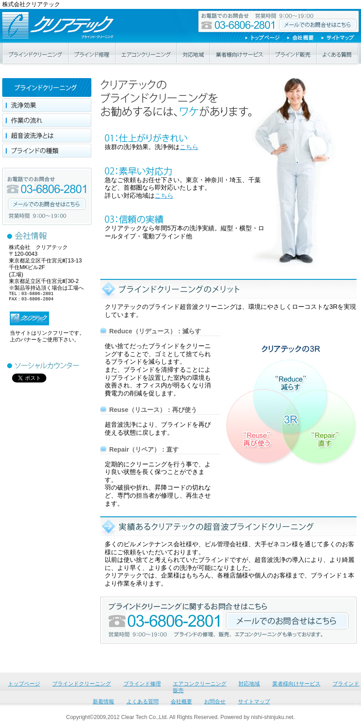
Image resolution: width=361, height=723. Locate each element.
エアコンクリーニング (146, 53)
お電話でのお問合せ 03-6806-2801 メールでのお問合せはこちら (278, 21)
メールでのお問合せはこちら (47, 204)
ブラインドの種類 (46, 151)
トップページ (266, 38)
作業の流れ (46, 120)
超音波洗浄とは (46, 135)
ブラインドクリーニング (35, 53)
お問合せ (215, 701)
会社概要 (304, 38)
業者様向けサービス (240, 53)
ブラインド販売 (293, 53)
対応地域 (193, 53)
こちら (189, 146)
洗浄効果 (46, 105)
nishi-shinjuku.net (272, 717)
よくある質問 (338, 53)
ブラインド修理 (92, 53)
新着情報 (103, 701)
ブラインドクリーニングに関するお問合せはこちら (287, 620)
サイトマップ (340, 38)
